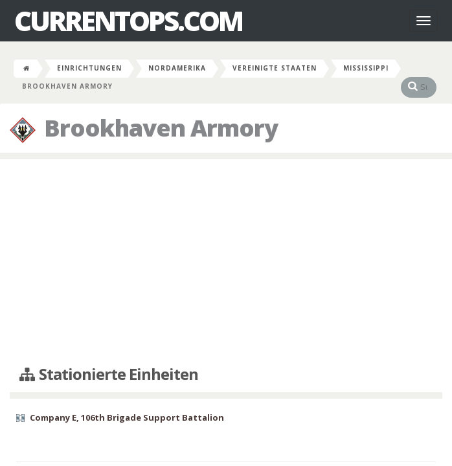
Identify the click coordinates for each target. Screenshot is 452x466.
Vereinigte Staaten (274, 67)
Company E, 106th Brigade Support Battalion (127, 417)
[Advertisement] (226, 262)
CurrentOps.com (128, 21)
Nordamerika (177, 67)
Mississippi (366, 67)
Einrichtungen (89, 67)
